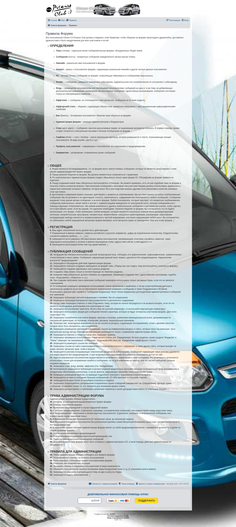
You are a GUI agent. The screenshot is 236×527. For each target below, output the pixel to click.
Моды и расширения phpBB (118, 518)
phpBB (112, 514)
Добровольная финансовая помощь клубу (118, 494)
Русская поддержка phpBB (118, 516)
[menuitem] (61, 20)
